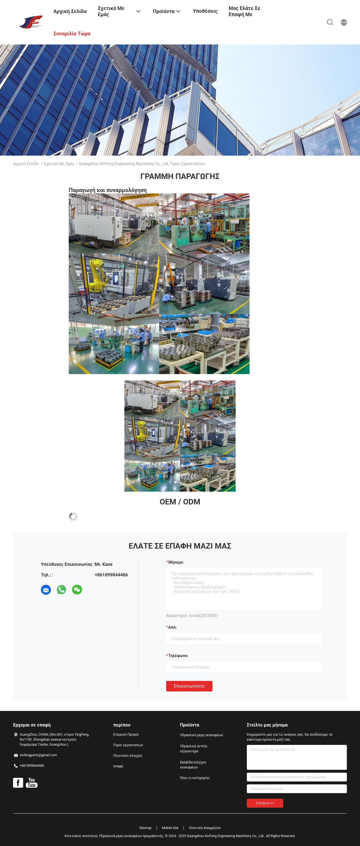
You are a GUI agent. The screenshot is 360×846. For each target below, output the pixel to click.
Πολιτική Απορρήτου (205, 828)
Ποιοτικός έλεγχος (127, 756)
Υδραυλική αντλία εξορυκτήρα (193, 748)
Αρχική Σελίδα (26, 163)
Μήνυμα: (176, 562)
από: (172, 627)
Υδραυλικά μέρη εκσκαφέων (201, 735)
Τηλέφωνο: (178, 655)
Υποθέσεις (205, 11)
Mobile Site (170, 828)
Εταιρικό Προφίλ (126, 734)
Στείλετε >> (265, 803)
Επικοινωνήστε (189, 686)
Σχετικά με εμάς (59, 163)
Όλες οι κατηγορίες (195, 778)
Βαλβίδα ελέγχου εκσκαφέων (193, 764)
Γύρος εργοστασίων (128, 745)
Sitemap (145, 828)
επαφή (118, 766)
